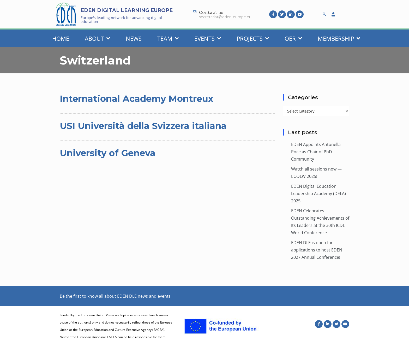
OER (293, 38)
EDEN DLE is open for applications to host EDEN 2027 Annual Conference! (316, 250)
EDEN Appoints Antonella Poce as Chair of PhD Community (316, 152)
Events (207, 38)
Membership (339, 38)
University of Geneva (107, 153)
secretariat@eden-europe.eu (225, 17)
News (134, 38)
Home (60, 38)
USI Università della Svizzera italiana (143, 125)
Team (168, 38)
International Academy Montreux (136, 98)
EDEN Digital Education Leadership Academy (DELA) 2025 (318, 193)
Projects (253, 38)
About (97, 38)
